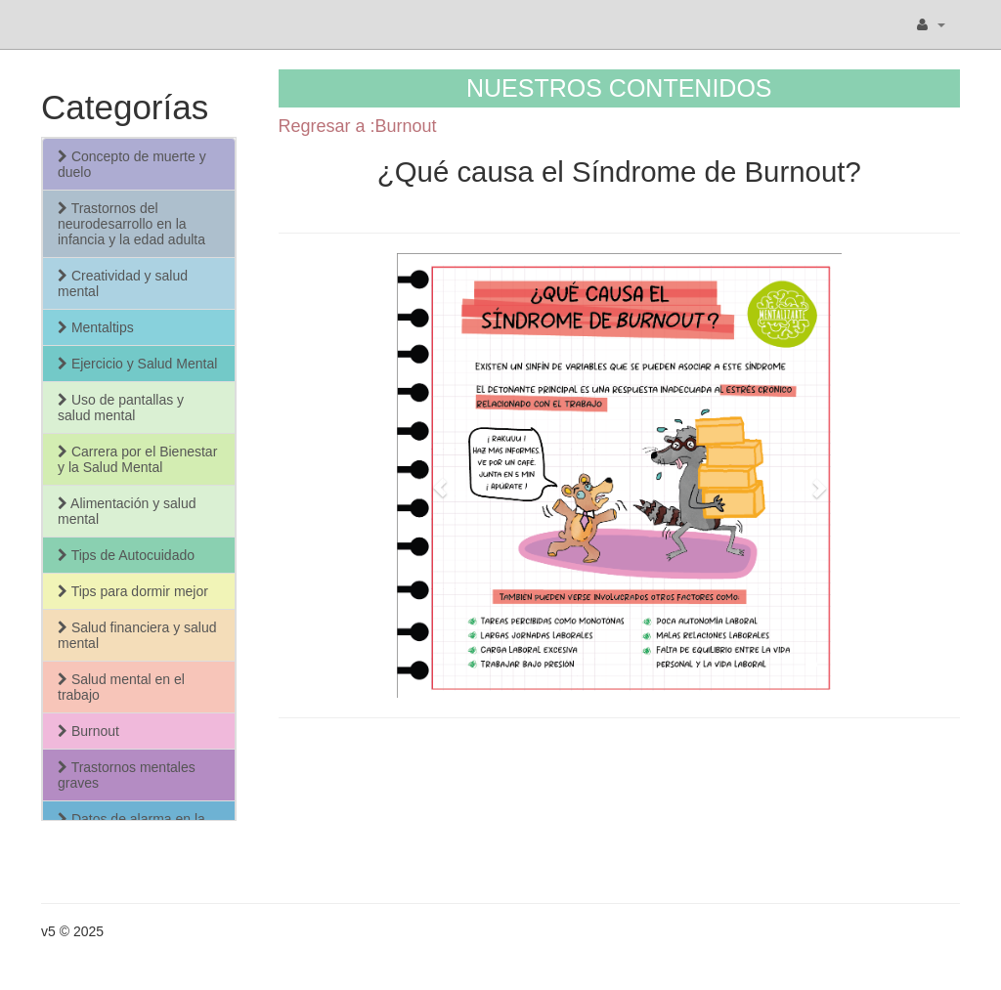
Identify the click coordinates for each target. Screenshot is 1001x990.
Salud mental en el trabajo (121, 687)
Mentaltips (96, 327)
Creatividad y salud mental (123, 283)
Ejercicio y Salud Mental (137, 363)
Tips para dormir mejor (133, 591)
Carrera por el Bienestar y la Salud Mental (137, 459)
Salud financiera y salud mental (137, 635)
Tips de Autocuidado (126, 555)
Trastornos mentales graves (127, 775)
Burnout (88, 731)
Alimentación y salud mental (127, 511)
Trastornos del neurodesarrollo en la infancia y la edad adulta (131, 223)
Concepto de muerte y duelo (132, 164)
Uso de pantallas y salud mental (121, 407)
